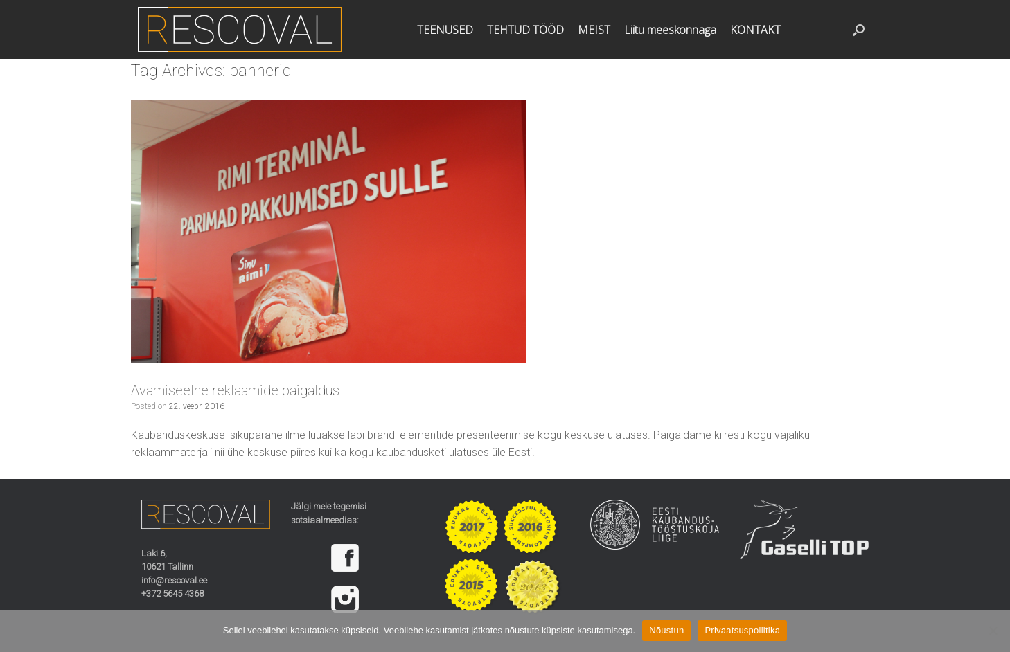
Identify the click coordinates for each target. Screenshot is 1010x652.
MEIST (594, 29)
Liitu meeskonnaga (670, 29)
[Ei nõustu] (993, 630)
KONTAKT (755, 29)
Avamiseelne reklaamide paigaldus (235, 390)
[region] (355, 579)
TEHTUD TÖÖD (525, 29)
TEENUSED (445, 29)
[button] (858, 29)
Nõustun (666, 630)
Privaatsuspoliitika (742, 630)
